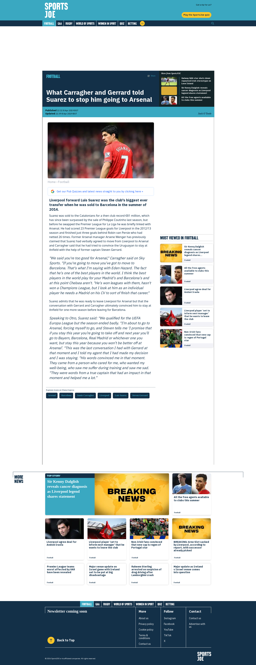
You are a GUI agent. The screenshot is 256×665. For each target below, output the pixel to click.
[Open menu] (142, 23)
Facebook (169, 624)
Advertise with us (197, 625)
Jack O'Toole (204, 113)
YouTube (168, 629)
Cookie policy (146, 629)
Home (52, 182)
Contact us (145, 643)
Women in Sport (107, 23)
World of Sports (85, 23)
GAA (60, 23)
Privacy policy (146, 624)
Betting (132, 23)
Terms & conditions (144, 637)
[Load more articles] (128, 594)
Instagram (170, 618)
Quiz (122, 23)
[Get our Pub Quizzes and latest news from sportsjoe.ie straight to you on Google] (101, 191)
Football (49, 23)
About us (143, 618)
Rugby (69, 23)
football (63, 182)
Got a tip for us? (203, 4)
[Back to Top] (51, 640)
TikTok (167, 635)
